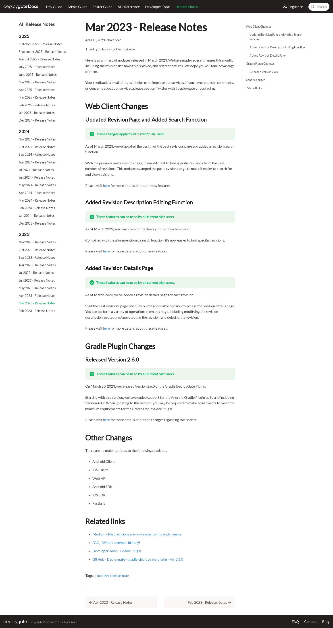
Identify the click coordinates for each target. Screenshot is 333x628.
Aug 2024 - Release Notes (37, 162)
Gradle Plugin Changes (260, 63)
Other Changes (255, 80)
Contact (310, 621)
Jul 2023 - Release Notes (36, 273)
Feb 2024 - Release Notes (37, 208)
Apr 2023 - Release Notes (37, 295)
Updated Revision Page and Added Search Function (276, 37)
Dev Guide (54, 6)
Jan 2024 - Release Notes (37, 215)
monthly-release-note (113, 576)
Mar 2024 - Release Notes (37, 200)
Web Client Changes (258, 26)
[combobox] (318, 7)
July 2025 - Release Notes (37, 67)
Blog (325, 621)
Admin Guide (77, 6)
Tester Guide (102, 6)
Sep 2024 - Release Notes (37, 154)
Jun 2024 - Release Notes (37, 177)
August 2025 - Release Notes (39, 59)
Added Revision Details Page (268, 55)
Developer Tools (157, 6)
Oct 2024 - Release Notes (37, 147)
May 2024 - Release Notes (37, 185)
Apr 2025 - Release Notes (37, 90)
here (106, 185)
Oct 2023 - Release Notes (37, 250)
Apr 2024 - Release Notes (37, 193)
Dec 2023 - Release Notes (37, 223)
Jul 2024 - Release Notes (36, 170)
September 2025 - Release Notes (42, 52)
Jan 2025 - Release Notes (37, 113)
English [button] (291, 6)
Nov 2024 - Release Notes (37, 139)
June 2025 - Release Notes (38, 74)
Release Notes (187, 6)
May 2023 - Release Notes (37, 288)
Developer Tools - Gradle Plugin (116, 551)
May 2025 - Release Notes (37, 82)
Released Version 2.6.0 (264, 72)
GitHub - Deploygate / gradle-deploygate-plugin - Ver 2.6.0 (137, 559)
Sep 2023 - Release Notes (37, 257)
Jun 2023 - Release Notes (37, 280)
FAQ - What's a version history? (116, 542)
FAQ (295, 621)
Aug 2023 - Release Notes (37, 265)
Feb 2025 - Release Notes (37, 105)
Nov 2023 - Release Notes (37, 242)
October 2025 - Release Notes (40, 44)
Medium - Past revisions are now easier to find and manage (136, 534)
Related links (254, 88)
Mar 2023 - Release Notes (37, 303)
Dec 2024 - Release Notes (37, 120)
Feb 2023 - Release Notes (37, 311)
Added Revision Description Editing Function (277, 47)
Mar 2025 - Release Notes (37, 97)
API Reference (129, 6)
